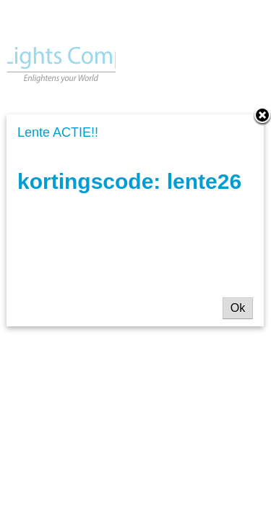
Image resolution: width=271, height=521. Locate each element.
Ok (238, 308)
